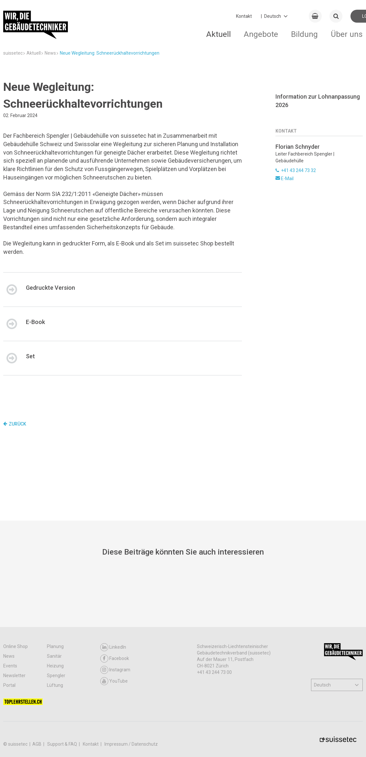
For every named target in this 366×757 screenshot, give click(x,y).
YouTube (114, 681)
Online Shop (15, 646)
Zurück (14, 424)
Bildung (304, 34)
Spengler (56, 675)
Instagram (115, 670)
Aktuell (218, 34)
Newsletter (14, 675)
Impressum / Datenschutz (131, 744)
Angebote (261, 34)
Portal (9, 685)
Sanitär (54, 656)
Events (10, 665)
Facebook (114, 658)
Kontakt (244, 16)
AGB (37, 744)
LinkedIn (113, 647)
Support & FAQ (62, 744)
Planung (55, 646)
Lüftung (55, 685)
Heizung (55, 665)
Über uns (347, 34)
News (9, 656)
